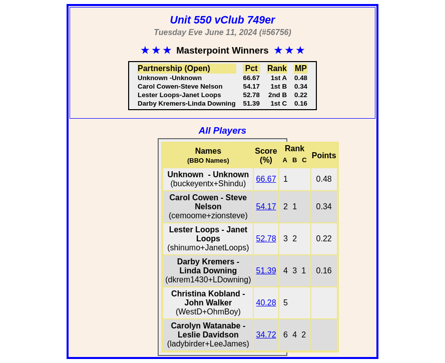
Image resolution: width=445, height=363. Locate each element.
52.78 (266, 238)
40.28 (266, 302)
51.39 (266, 270)
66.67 (266, 179)
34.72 (266, 334)
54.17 (266, 206)
